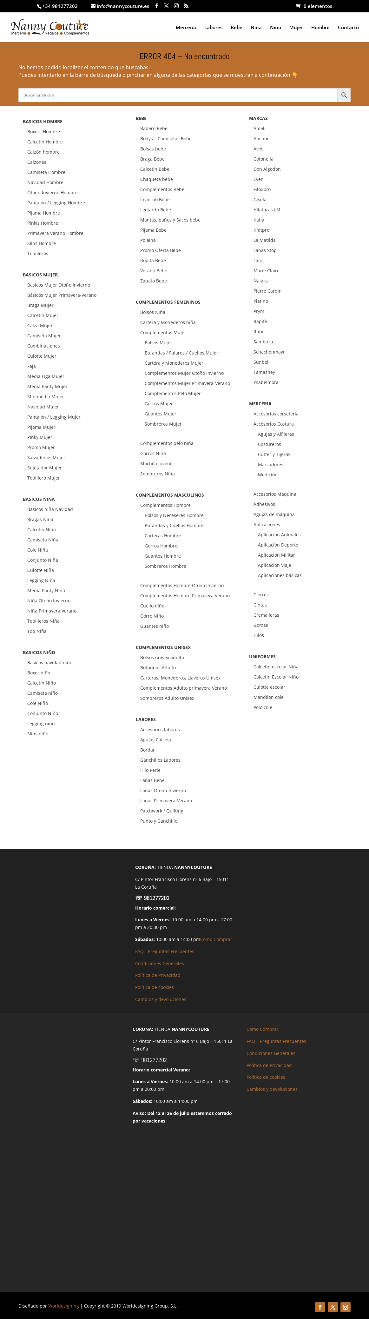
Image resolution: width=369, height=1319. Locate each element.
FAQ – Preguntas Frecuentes (276, 1041)
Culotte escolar (269, 687)
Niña (256, 27)
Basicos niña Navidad (50, 509)
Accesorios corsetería (276, 414)
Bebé (236, 27)
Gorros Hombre (161, 546)
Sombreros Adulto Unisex (167, 698)
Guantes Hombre (163, 556)
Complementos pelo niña (167, 443)
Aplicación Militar (276, 555)
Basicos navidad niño (49, 663)
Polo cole (263, 707)
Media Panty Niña (46, 590)
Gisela (260, 199)
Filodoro (262, 189)
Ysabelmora (266, 382)
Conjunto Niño (42, 713)
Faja (31, 366)
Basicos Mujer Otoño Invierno (58, 285)
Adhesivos (264, 504)
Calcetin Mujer (42, 315)
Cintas (260, 605)
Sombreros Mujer (163, 424)
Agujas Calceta (155, 740)
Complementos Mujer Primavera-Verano (187, 383)
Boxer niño (38, 673)
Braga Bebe (152, 159)
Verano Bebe (153, 271)
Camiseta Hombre (46, 172)
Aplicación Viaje (274, 565)
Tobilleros (37, 253)
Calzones (36, 162)
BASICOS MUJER (40, 275)
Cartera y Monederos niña (168, 322)
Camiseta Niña (42, 540)
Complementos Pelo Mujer (173, 393)
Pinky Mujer (39, 437)
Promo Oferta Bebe (160, 250)
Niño (275, 27)
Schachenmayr (269, 352)
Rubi (258, 331)
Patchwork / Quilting (161, 811)
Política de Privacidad (158, 975)
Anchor (261, 139)
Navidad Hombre (45, 182)
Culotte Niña (40, 570)
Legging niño (41, 723)
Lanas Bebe (152, 780)
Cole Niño (37, 703)
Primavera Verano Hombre (55, 233)
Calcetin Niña (41, 530)
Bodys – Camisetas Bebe (166, 139)
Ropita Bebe (153, 260)
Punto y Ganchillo (158, 821)
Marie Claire (267, 271)
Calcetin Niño (41, 683)
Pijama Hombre (43, 213)
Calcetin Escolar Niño (276, 677)
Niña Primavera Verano (51, 611)
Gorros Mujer (159, 404)
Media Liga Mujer (45, 376)
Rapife (260, 321)
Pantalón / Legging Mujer (54, 417)
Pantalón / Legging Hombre (56, 203)
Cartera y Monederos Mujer (174, 363)
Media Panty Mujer (47, 386)
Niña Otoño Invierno (48, 601)
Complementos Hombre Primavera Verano (185, 596)
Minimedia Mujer (45, 397)
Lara (258, 260)
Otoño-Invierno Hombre (52, 192)
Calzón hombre (43, 152)
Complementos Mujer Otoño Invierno (184, 373)
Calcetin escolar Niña (276, 667)
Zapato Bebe (153, 281)
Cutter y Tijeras (274, 454)
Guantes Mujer (160, 414)
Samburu (263, 342)
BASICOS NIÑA (39, 499)
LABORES (146, 719)
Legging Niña (41, 580)
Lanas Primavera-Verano (166, 801)
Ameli (260, 128)
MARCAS (258, 118)
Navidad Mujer (43, 407)
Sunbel (261, 362)
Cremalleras (266, 615)
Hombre (320, 27)
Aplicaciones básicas (280, 575)
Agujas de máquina (274, 514)
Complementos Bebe (162, 189)
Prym (259, 311)
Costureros (269, 444)
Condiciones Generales (159, 963)
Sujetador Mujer (44, 468)
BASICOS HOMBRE (43, 121)
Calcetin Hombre (45, 142)
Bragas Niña (40, 519)
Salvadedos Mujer (46, 457)
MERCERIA (260, 404)
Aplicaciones (267, 524)
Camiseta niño (42, 693)
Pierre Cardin (268, 291)
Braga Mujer (40, 305)
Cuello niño (152, 606)
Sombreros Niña (157, 474)
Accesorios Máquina (275, 494)
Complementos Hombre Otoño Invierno (182, 585)
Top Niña (37, 631)
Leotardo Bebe (155, 210)
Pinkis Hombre (42, 223)
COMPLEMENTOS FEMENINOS (168, 302)
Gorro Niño (152, 616)
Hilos (259, 635)
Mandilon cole (269, 697)
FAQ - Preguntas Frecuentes (164, 951)
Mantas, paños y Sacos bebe (170, 220)
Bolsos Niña (152, 312)
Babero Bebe (154, 128)
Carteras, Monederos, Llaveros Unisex (180, 678)
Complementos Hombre (165, 505)
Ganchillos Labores (160, 760)
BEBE (141, 118)
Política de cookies (154, 987)
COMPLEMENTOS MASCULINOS (170, 495)
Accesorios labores (160, 729)
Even (259, 179)
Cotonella (263, 159)
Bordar (147, 750)
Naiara (261, 281)
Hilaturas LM (267, 210)
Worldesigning (63, 1306)
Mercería (186, 27)
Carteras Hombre (163, 536)
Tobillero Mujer (43, 478)
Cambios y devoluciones (160, 999)
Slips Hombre (41, 243)
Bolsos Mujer (158, 343)
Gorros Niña (153, 453)
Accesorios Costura (274, 424)
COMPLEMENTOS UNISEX (163, 647)
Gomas (261, 625)
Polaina (148, 240)
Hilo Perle (150, 770)
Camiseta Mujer (44, 336)
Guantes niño (154, 626)
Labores (213, 27)
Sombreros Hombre (165, 566)
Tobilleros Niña (43, 621)
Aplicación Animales (279, 535)
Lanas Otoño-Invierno (163, 790)
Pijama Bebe (153, 230)
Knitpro (261, 230)
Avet (258, 149)
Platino (261, 301)
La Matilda (265, 240)
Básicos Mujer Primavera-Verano (61, 295)
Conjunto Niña (42, 560)
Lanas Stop (265, 250)
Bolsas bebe (153, 149)
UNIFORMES (262, 656)
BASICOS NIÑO (39, 652)
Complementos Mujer (163, 332)
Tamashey (264, 372)
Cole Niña (37, 550)
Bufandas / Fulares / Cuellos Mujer (181, 353)
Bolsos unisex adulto (162, 657)
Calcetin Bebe (154, 169)
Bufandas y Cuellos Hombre (174, 525)
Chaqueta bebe (156, 179)
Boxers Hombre (43, 132)
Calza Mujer (40, 325)
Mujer (296, 27)
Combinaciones (43, 346)
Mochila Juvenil (156, 464)
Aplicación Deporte (278, 545)
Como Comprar (216, 939)
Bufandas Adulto (158, 668)
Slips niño (37, 734)
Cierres (261, 595)
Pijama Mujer (41, 427)
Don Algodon (267, 169)
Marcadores (270, 464)
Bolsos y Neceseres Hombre (174, 515)
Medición (268, 475)
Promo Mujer (41, 447)
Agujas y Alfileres (276, 434)
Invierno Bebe (155, 199)
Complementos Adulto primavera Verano (183, 688)
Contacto (348, 27)
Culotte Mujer (41, 356)
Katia (259, 220)
